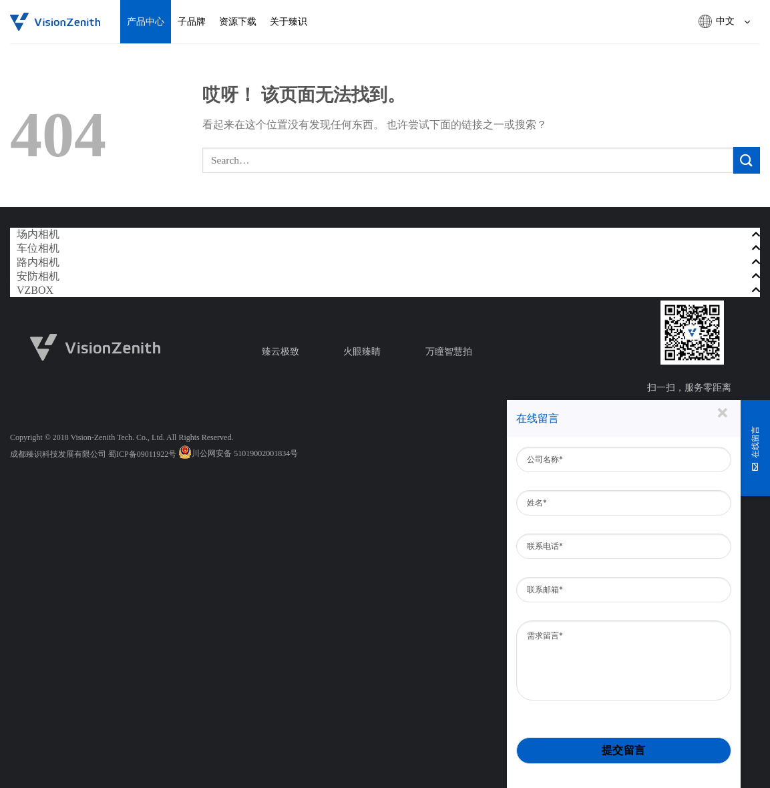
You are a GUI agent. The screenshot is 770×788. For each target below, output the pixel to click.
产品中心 (145, 22)
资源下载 (237, 22)
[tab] (385, 235)
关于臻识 (288, 22)
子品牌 (192, 22)
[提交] (746, 160)
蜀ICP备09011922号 (142, 454)
